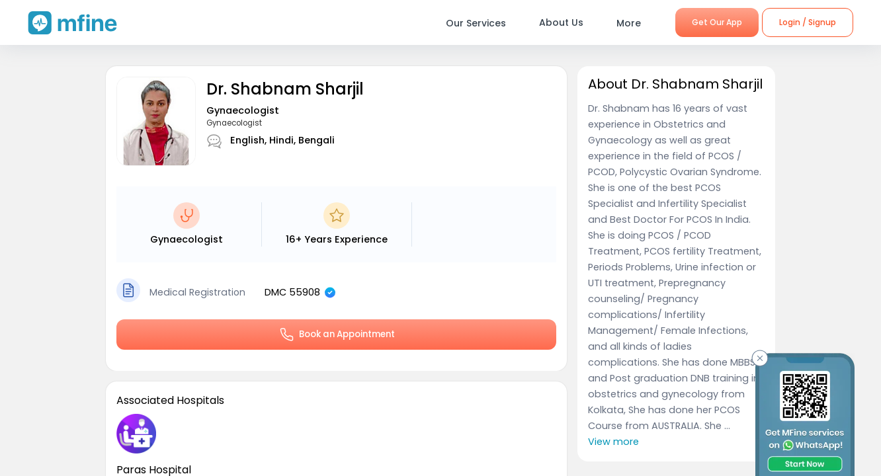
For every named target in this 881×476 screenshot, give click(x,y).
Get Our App (717, 22)
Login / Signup (807, 22)
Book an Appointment (336, 334)
